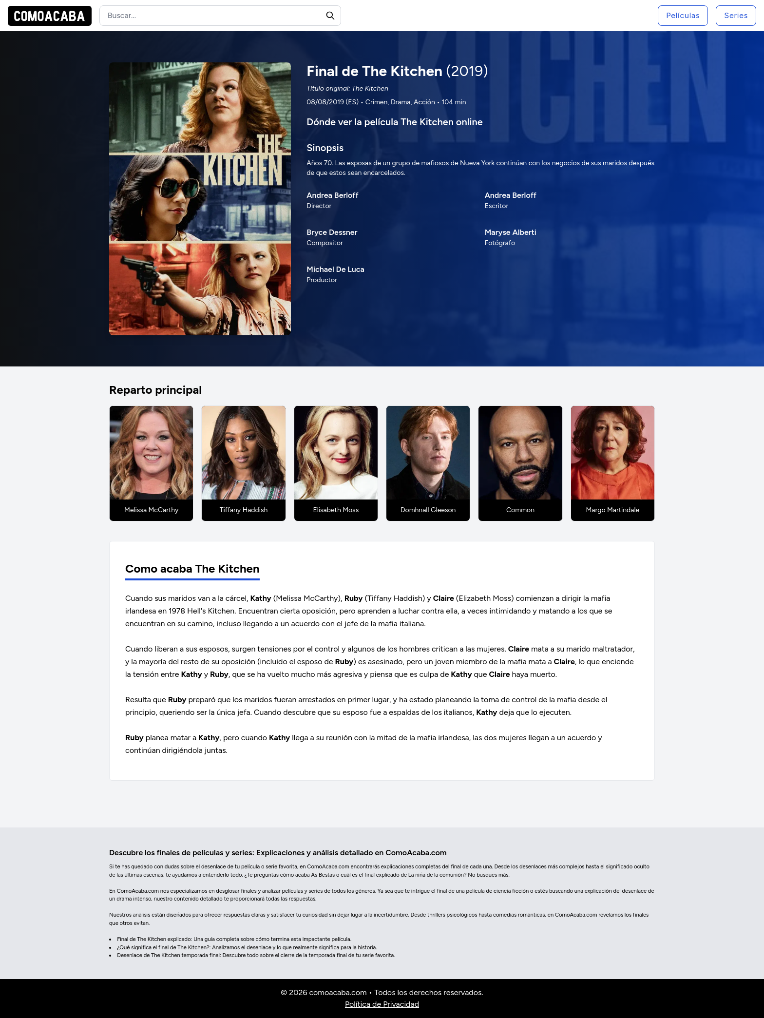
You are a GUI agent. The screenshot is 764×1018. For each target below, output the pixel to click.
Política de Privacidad (382, 1004)
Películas (683, 15)
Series (736, 15)
